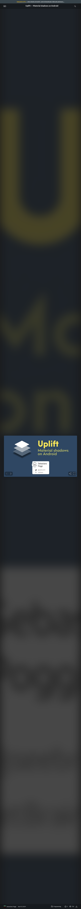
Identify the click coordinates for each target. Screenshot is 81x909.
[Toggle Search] (75, 6)
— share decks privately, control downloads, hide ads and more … (40, 1)
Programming (56, 906)
